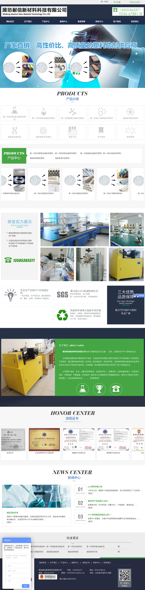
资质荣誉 (81, 21)
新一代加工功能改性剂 (34, 552)
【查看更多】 (94, 378)
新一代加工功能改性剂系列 (101, 118)
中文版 (117, 2)
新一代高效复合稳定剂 (55, 546)
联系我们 (135, 21)
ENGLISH (135, 2)
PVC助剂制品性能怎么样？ (99, 515)
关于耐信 (101, 137)
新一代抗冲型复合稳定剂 (35, 546)
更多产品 (72, 137)
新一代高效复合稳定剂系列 (72, 118)
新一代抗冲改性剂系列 (112, 153)
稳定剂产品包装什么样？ (98, 501)
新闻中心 (63, 21)
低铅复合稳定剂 (14, 137)
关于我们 (28, 21)
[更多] (90, 493)
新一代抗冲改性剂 (75, 546)
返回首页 (42, 563)
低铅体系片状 (92, 552)
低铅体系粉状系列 (130, 118)
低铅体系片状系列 (43, 137)
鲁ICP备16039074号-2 (68, 579)
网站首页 (10, 21)
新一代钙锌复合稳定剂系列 (43, 118)
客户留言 (117, 21)
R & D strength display (20, 225)
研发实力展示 (20, 222)
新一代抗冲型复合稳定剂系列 (41, 153)
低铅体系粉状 (73, 552)
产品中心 (46, 21)
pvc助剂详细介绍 (95, 487)
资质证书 (85, 563)
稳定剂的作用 (12, 513)
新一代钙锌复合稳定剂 (95, 546)
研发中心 (99, 21)
